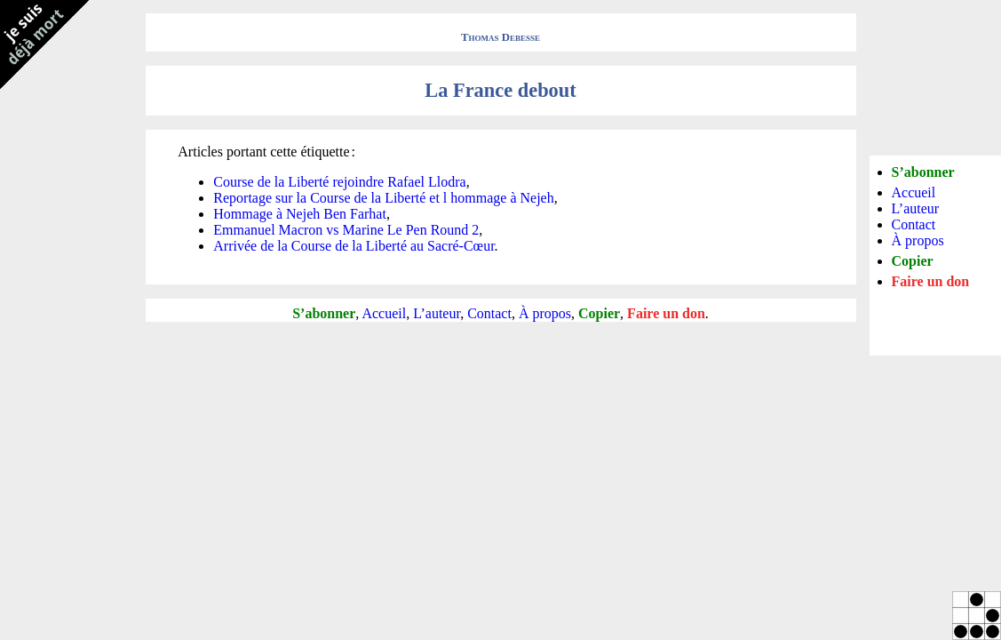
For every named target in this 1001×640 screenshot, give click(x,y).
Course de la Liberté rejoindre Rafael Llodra (339, 181)
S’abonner (323, 313)
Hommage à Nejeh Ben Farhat (299, 213)
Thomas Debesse (500, 37)
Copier (599, 313)
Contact (489, 313)
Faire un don (666, 313)
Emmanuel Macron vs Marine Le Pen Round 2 (346, 229)
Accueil (383, 313)
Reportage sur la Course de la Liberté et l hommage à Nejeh (383, 197)
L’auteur (436, 313)
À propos (545, 313)
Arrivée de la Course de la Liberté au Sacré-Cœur (353, 245)
